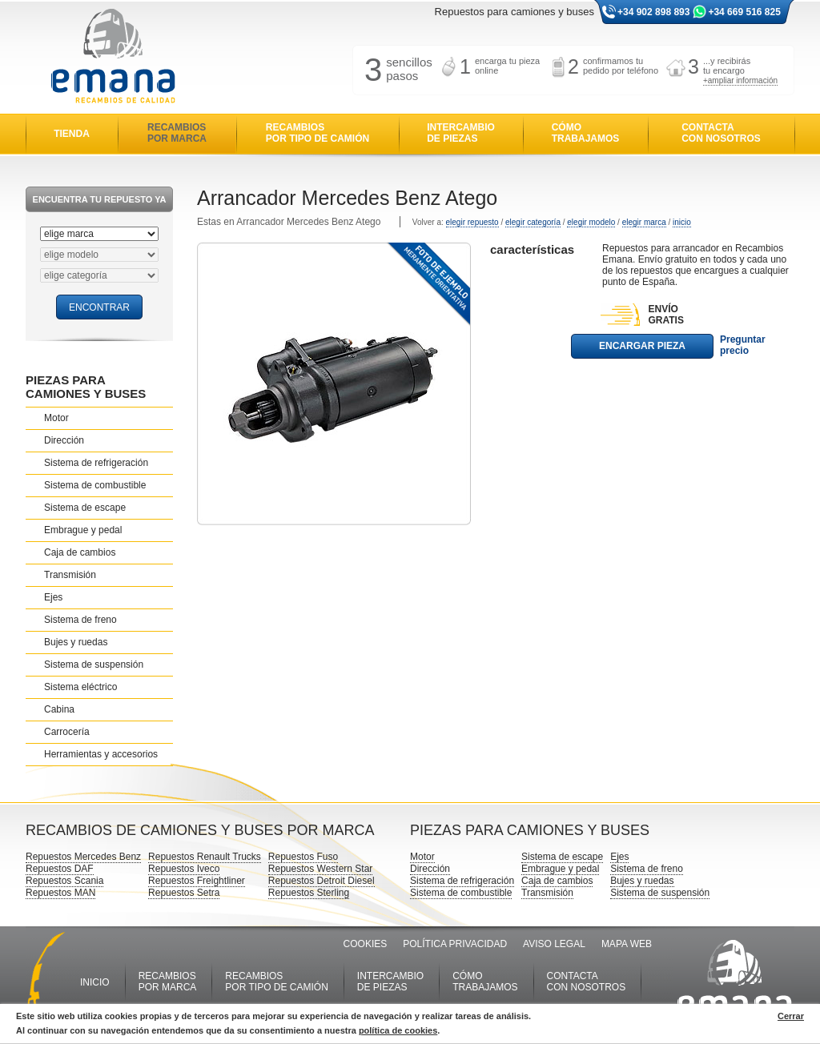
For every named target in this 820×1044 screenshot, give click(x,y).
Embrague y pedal (83, 530)
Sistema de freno (80, 619)
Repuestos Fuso (303, 856)
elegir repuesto (472, 222)
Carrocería (67, 731)
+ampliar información (740, 80)
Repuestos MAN (60, 892)
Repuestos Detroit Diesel (321, 880)
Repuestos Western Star (320, 868)
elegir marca (644, 222)
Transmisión (70, 574)
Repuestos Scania (64, 880)
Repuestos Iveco (183, 868)
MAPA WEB (626, 944)
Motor (56, 418)
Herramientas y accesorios (101, 754)
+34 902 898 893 (653, 12)
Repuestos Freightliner (196, 880)
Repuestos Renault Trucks (204, 856)
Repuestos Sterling (308, 892)
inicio (682, 222)
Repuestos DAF (60, 868)
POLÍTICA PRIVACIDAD (455, 944)
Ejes (53, 597)
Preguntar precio (743, 345)
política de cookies (398, 1030)
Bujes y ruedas (75, 642)
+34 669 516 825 (744, 12)
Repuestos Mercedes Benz (83, 856)
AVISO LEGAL (554, 944)
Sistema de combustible (95, 485)
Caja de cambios (79, 552)
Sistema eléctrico (80, 687)
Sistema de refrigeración (96, 462)
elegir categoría (533, 222)
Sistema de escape (85, 507)
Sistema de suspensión (93, 664)
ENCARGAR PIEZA (642, 345)
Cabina (59, 709)
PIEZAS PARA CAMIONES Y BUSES (86, 386)
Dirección (64, 440)
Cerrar (791, 1016)
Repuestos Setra (183, 892)
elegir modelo (591, 222)
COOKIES (366, 944)
